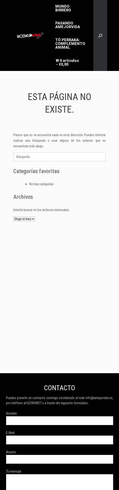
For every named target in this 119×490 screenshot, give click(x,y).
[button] (100, 35)
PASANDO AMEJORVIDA (67, 25)
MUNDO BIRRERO (63, 8)
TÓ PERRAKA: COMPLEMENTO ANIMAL (70, 44)
